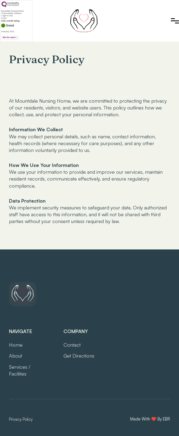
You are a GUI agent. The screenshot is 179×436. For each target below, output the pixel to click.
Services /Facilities (19, 370)
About (15, 356)
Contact (72, 345)
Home (16, 345)
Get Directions (78, 356)
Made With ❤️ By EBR (150, 419)
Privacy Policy (21, 419)
